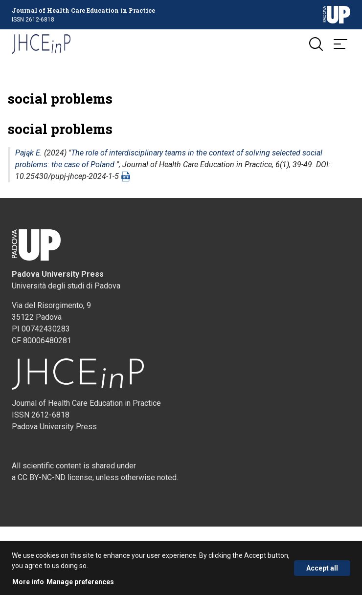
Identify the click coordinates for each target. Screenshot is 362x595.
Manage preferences (80, 584)
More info (28, 584)
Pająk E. (28, 152)
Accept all (322, 570)
